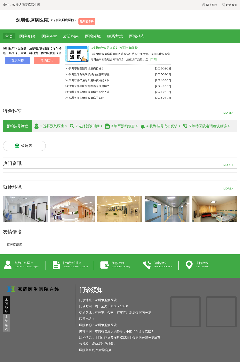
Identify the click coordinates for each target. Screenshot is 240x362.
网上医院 (209, 4)
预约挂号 (47, 60)
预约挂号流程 (17, 126)
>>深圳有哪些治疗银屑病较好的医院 (87, 80)
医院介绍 (27, 36)
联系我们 (229, 4)
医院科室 (49, 36)
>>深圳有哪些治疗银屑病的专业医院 (87, 91)
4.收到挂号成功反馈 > (164, 126)
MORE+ (228, 112)
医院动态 (137, 36)
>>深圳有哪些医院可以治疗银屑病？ (87, 86)
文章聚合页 (103, 350)
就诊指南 (71, 36)
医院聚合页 (87, 350)
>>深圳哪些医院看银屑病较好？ (84, 68)
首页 (9, 36)
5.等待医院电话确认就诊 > (209, 126)
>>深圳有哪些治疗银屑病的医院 (84, 97)
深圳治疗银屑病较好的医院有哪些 (114, 48)
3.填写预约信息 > (124, 126)
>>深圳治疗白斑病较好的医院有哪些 (87, 74)
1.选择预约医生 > (53, 126)
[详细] (153, 59)
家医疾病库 (14, 244)
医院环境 (93, 36)
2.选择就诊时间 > (89, 126)
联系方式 (115, 36)
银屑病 (26, 146)
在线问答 (17, 60)
